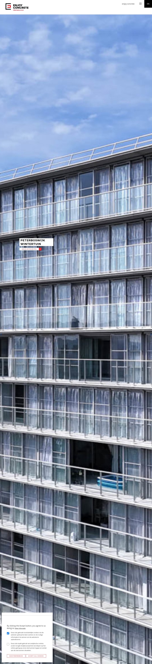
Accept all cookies (36, 656)
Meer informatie (20, 628)
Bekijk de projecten (29, 249)
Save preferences (16, 656)
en (148, 4)
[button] (1, 334)
